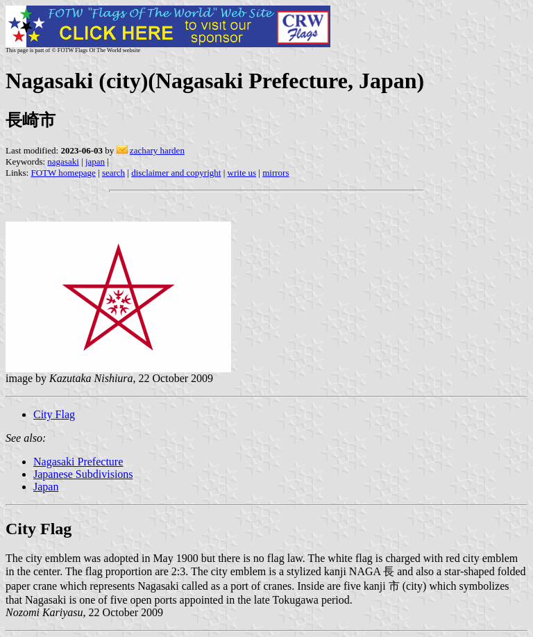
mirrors (275, 172)
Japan (45, 487)
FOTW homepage (63, 172)
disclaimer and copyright (176, 172)
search (113, 172)
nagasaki (62, 161)
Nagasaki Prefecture (78, 462)
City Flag (54, 414)
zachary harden (157, 150)
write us (242, 172)
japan (95, 161)
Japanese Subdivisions (83, 474)
